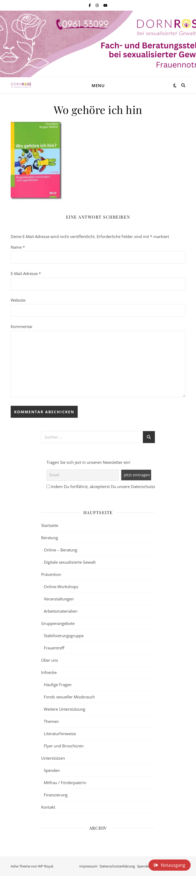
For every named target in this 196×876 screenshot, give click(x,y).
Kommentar (22, 326)
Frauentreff (54, 647)
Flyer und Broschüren (64, 745)
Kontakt (48, 807)
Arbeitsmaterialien (60, 611)
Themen (51, 721)
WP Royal (45, 866)
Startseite (49, 525)
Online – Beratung (60, 549)
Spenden (52, 770)
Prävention (51, 574)
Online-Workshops (61, 586)
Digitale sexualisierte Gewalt (70, 562)
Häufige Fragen (58, 684)
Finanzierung (56, 794)
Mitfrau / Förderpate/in (65, 782)
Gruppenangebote (58, 623)
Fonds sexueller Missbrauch (69, 696)
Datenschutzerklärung (117, 866)
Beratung (49, 537)
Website (18, 300)
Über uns (49, 660)
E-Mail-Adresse (26, 273)
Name (18, 247)
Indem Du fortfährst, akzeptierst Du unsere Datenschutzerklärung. (111, 486)
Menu (98, 85)
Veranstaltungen (59, 598)
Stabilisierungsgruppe (64, 635)
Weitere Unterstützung (64, 709)
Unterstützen (53, 758)
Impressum (88, 866)
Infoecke (49, 672)
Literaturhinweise (60, 733)
